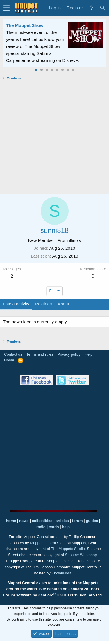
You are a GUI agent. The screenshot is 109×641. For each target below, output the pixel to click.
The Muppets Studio (68, 548)
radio (41, 527)
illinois (75, 240)
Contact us (13, 354)
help (66, 527)
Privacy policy (69, 354)
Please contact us (76, 53)
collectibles (42, 520)
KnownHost (61, 573)
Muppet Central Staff (47, 543)
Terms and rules (39, 354)
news (24, 520)
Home (9, 360)
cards (54, 527)
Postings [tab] (43, 303)
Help (89, 354)
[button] (6, 8)
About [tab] (63, 303)
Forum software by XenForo (53, 595)
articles (63, 520)
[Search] (102, 8)
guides (92, 520)
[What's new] (91, 8)
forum (77, 520)
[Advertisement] (54, 137)
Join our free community (42, 46)
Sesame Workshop (81, 555)
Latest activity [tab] (16, 303)
